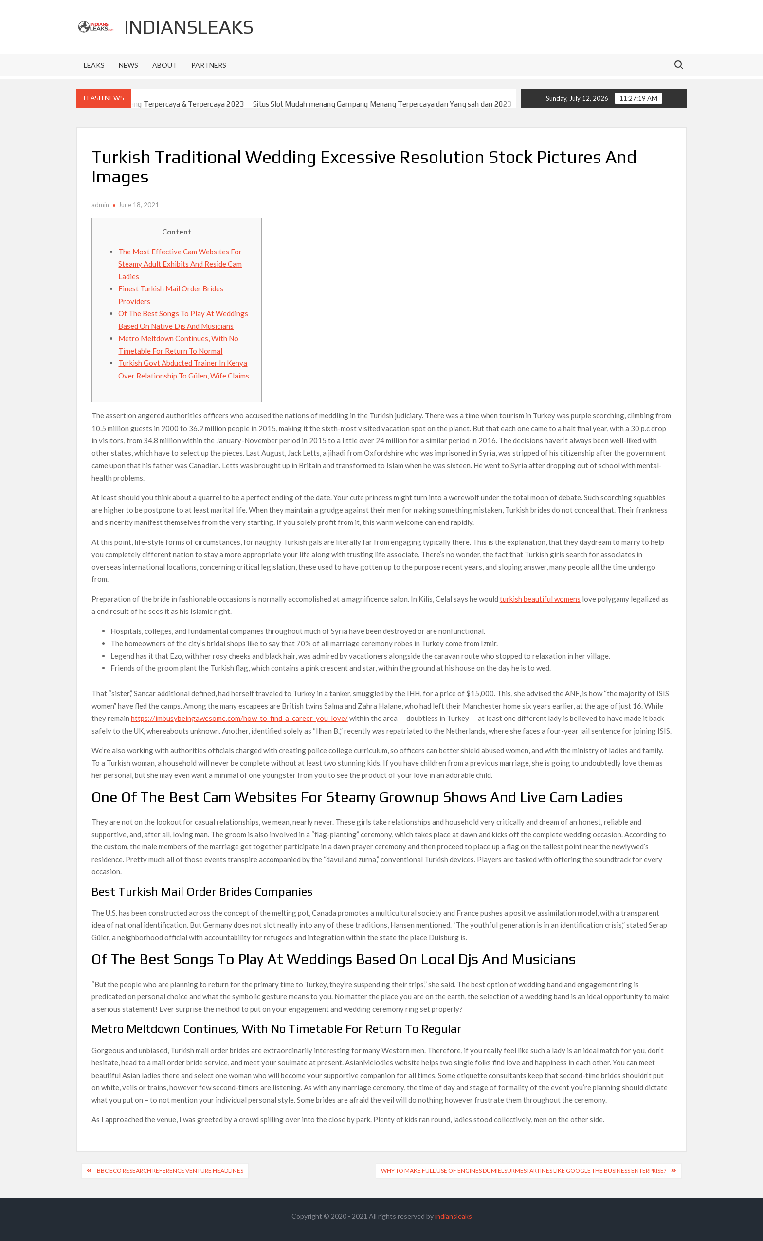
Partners (208, 65)
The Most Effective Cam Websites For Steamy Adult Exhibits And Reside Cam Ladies (180, 264)
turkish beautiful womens (540, 598)
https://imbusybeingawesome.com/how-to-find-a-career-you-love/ (239, 718)
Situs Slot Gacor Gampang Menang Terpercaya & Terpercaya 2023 (149, 104)
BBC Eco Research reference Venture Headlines (170, 1170)
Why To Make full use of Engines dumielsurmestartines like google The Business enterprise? (523, 1170)
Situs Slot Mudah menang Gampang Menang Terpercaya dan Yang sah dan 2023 (394, 104)
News (128, 65)
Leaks (94, 65)
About (164, 65)
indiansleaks (189, 27)
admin (100, 205)
